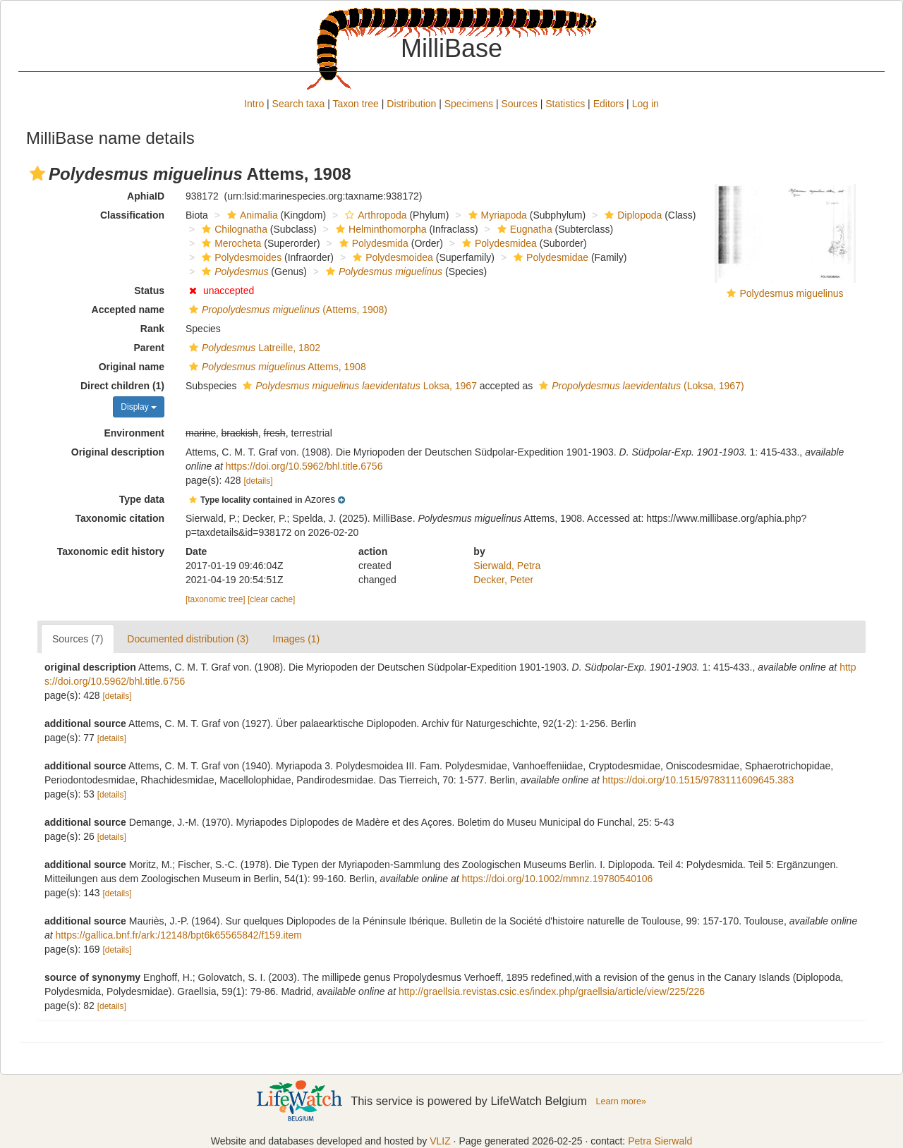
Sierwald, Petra (506, 565)
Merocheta (229, 243)
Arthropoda (373, 215)
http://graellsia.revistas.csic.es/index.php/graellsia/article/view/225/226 (552, 991)
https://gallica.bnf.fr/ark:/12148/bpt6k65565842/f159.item (179, 935)
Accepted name (128, 309)
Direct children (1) (122, 385)
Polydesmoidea (391, 257)
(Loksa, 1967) (639, 385)
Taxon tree (356, 103)
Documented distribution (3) (187, 639)
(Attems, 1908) (286, 309)
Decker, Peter (503, 579)
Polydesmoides (239, 257)
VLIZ (440, 1141)
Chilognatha (232, 229)
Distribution (411, 103)
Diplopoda (631, 215)
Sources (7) (77, 639)
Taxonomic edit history (110, 551)
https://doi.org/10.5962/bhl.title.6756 (304, 466)
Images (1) (296, 639)
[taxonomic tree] (216, 599)
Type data (141, 499)
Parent (148, 347)
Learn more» (620, 1101)
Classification (132, 215)
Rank (152, 328)
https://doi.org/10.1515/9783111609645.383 (698, 780)
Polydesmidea (498, 243)
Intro (254, 103)
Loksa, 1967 (358, 385)
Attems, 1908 (276, 366)
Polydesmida (372, 243)
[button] (37, 173)
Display (139, 407)
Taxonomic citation (119, 518)
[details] (258, 481)
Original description (117, 452)
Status (149, 290)
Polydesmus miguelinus (791, 293)
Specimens (468, 103)
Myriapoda (496, 215)
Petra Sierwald (660, 1141)
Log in (645, 103)
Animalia (251, 215)
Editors (608, 103)
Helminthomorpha (379, 229)
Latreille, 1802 (253, 347)
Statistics (565, 103)
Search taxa (298, 103)
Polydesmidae (549, 257)
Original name (131, 366)
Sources (519, 103)
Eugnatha (523, 229)
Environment (134, 433)
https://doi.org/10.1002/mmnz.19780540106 (557, 878)
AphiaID (145, 196)
